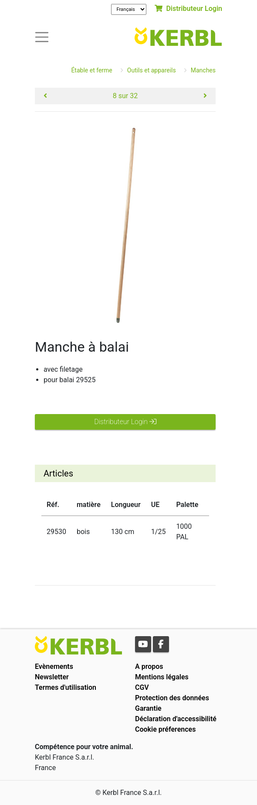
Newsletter (52, 677)
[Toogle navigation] (41, 36)
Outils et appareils (151, 70)
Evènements (54, 666)
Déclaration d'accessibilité (175, 719)
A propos (149, 666)
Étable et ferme (91, 70)
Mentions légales (162, 677)
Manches (203, 70)
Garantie (148, 708)
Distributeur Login (188, 8)
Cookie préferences (165, 729)
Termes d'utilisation (65, 687)
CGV (142, 687)
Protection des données (172, 698)
